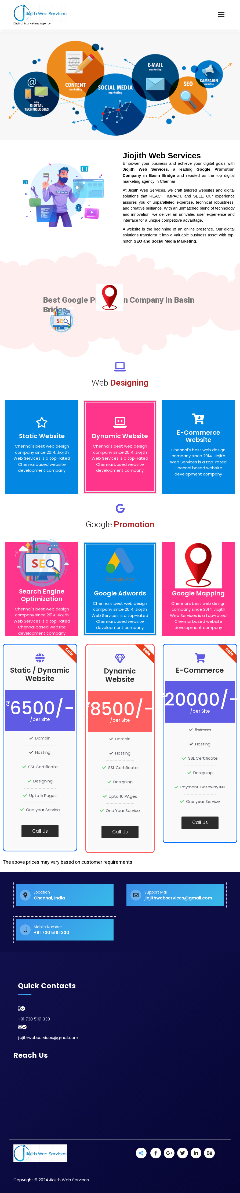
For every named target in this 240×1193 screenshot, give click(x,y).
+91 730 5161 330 (34, 1019)
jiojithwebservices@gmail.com (48, 1037)
